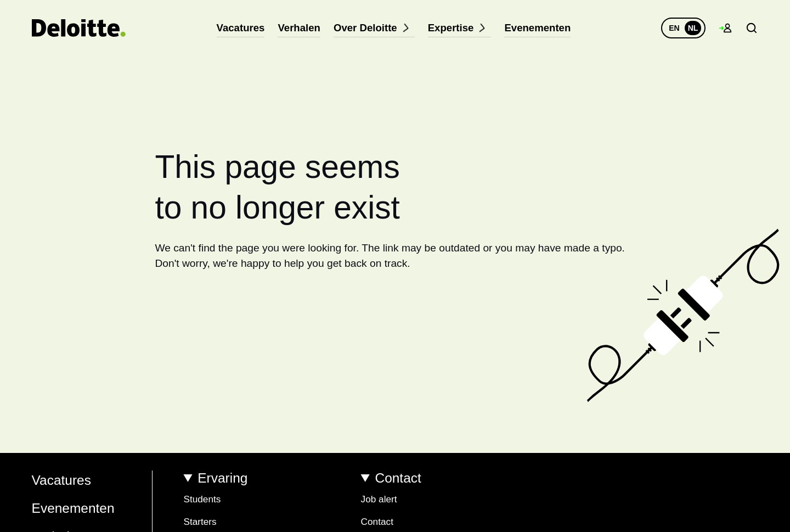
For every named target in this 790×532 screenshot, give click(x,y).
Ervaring (222, 478)
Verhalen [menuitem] (304, 27)
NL (693, 28)
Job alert (379, 499)
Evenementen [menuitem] (530, 27)
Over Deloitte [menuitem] (375, 27)
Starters (199, 521)
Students (202, 499)
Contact (398, 478)
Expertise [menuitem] (456, 27)
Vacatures (61, 480)
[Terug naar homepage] (79, 28)
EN (674, 28)
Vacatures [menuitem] (249, 27)
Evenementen (73, 508)
